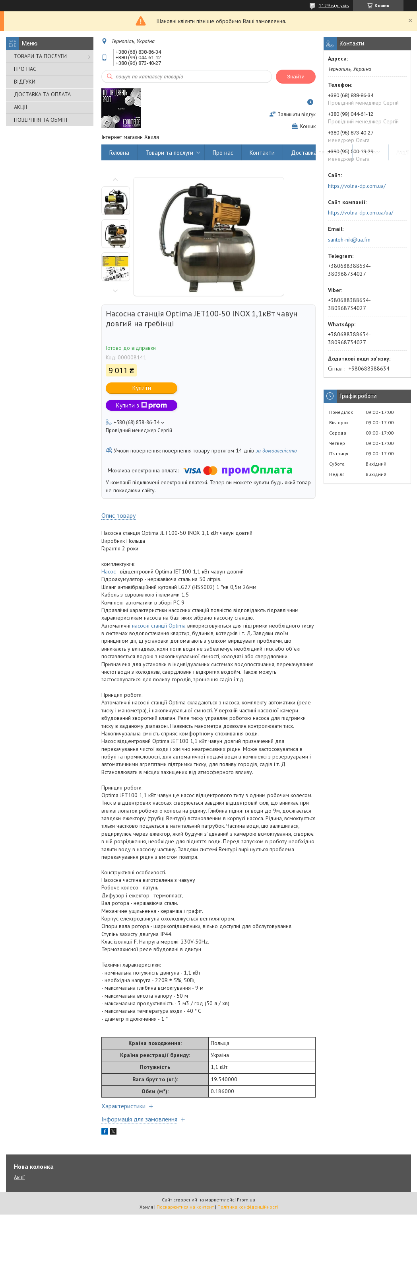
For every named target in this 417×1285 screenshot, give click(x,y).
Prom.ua (246, 1200)
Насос (108, 571)
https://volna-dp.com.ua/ (357, 185)
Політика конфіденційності (247, 1207)
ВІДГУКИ (24, 81)
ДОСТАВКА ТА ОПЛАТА (42, 94)
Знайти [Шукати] (296, 77)
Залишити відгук (297, 114)
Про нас (223, 153)
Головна (119, 153)
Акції (402, 153)
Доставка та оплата (318, 153)
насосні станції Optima (159, 625)
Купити (141, 388)
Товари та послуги (169, 153)
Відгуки (370, 153)
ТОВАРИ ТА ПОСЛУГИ (40, 56)
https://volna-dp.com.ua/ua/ (360, 212)
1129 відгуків (334, 5)
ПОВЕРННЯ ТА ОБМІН (40, 119)
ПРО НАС (25, 68)
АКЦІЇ (20, 107)
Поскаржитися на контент (185, 1207)
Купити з (141, 405)
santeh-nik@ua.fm (349, 239)
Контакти (262, 153)
